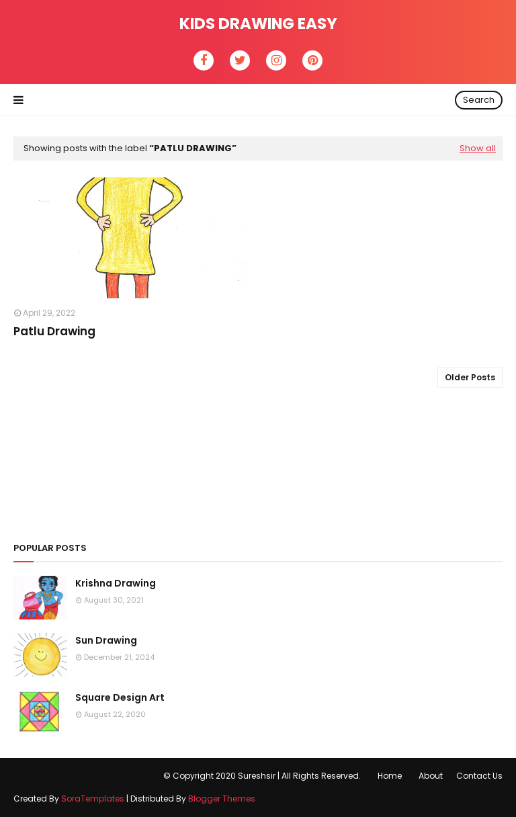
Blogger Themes (221, 798)
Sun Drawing (106, 640)
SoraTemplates (92, 798)
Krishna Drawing (115, 583)
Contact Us (479, 775)
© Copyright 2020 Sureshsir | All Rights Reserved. (262, 775)
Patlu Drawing (54, 331)
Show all (478, 148)
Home (390, 775)
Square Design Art (120, 697)
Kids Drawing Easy (258, 23)
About (431, 775)
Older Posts (470, 377)
